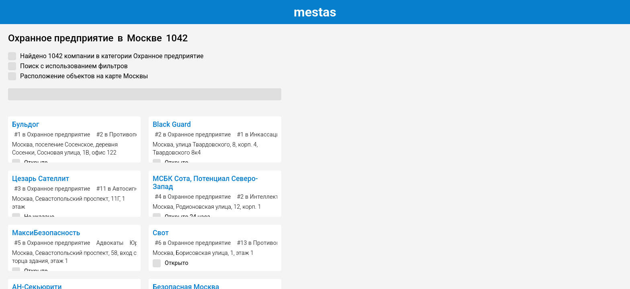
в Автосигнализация (129, 188)
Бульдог (25, 124)
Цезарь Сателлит (40, 179)
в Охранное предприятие (52, 134)
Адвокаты (109, 243)
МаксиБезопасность (46, 233)
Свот (161, 233)
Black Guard (172, 124)
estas (315, 12)
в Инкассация (259, 134)
